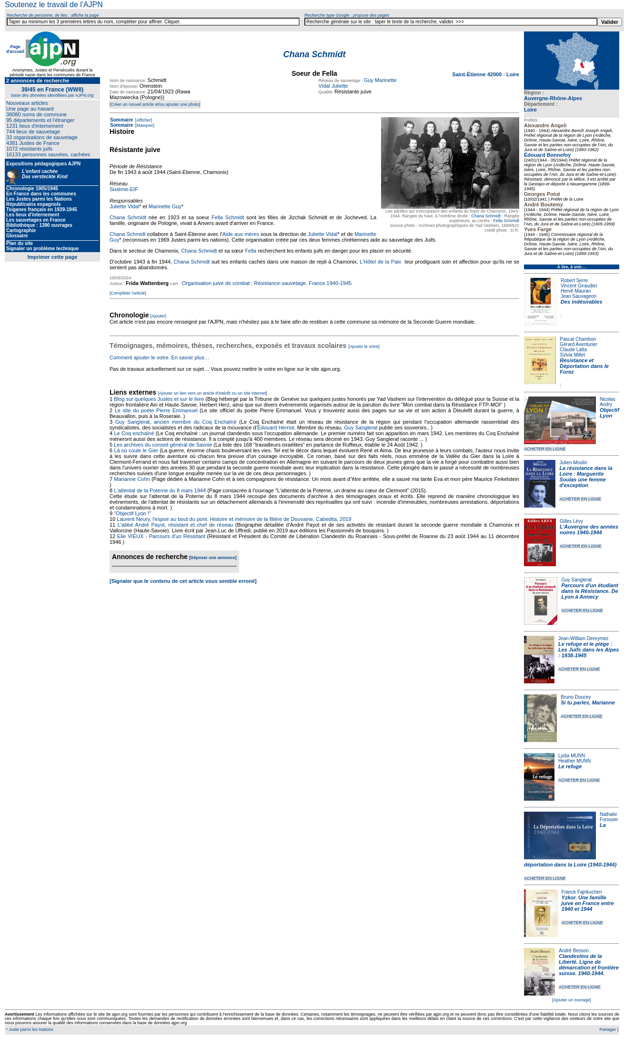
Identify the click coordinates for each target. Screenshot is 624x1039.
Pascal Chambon (578, 339)
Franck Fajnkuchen (582, 892)
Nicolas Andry (607, 402)
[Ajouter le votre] (364, 346)
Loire (530, 109)
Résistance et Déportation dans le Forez (584, 366)
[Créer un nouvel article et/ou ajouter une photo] (155, 104)
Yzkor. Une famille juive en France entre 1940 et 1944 (588, 903)
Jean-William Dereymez (583, 638)
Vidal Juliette (333, 86)
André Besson (574, 950)
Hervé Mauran (576, 291)
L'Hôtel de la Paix (380, 262)
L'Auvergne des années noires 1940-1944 (589, 529)
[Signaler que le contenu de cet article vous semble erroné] (183, 581)
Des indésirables (581, 302)
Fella (250, 251)
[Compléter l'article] (128, 293)
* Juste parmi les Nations (29, 1029)
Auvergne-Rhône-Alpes (553, 98)
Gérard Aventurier (578, 344)
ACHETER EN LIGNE (545, 449)
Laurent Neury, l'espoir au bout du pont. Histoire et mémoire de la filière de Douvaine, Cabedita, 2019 (234, 519)
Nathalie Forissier (609, 817)
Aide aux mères (240, 234)
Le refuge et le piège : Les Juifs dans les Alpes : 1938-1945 (588, 649)
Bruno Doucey (576, 697)
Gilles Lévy (571, 521)
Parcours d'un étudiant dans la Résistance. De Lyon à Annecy (589, 591)
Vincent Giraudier (579, 285)
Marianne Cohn (132, 479)
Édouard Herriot (275, 427)
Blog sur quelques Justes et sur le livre (159, 399)
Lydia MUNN (571, 755)
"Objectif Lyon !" (132, 513)
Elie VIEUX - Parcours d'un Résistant (161, 536)
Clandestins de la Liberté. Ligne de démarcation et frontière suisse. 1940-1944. (589, 964)
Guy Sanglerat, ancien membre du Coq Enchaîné (176, 422)
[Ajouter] (159, 316)
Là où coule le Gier (136, 450)
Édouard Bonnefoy (547, 155)
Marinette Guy (165, 206)
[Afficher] (143, 120)
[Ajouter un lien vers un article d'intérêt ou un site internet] (212, 393)
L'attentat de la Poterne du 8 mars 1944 (160, 490)
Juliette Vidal (124, 206)
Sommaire (121, 119)
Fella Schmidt (506, 220)
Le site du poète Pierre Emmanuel (156, 410)
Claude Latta (573, 349)
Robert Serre (574, 280)
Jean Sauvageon (578, 296)
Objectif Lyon (609, 412)
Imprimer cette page (53, 257)
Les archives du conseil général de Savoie (163, 445)
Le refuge (570, 766)
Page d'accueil (15, 49)
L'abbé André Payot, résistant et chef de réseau (175, 525)
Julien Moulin (573, 462)
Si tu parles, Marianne (588, 702)
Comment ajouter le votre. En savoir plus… (160, 357)
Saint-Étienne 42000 (477, 74)
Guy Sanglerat (576, 579)
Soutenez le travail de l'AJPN (54, 4)
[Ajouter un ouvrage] (571, 1000)
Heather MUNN (574, 761)
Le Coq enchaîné (134, 433)
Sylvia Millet (572, 354)
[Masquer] (144, 125)
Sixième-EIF (124, 189)
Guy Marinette (380, 80)
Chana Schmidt (486, 216)
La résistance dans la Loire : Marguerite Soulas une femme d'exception (585, 476)
